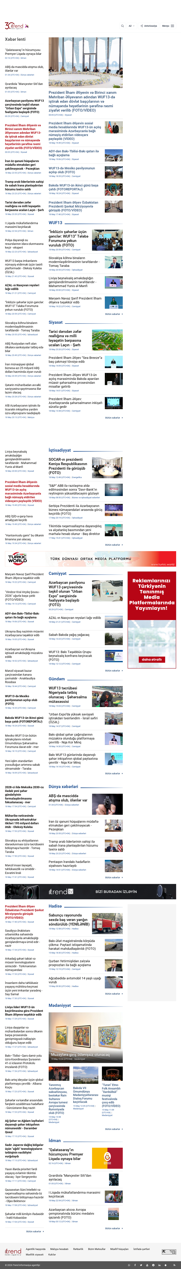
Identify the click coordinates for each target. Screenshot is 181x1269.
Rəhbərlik (78, 1249)
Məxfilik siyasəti (35, 1254)
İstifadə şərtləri (141, 1249)
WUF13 (55, 222)
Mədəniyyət (60, 1005)
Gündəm (57, 678)
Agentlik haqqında (35, 1249)
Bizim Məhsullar (96, 1249)
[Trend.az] (17, 25)
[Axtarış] (122, 26)
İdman (55, 1140)
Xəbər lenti (15, 39)
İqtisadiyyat (60, 450)
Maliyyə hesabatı (59, 1249)
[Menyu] (168, 26)
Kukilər (52, 1254)
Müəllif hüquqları (119, 1249)
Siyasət (56, 322)
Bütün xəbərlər (112, 314)
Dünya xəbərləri (63, 786)
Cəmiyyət (57, 573)
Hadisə (55, 906)
